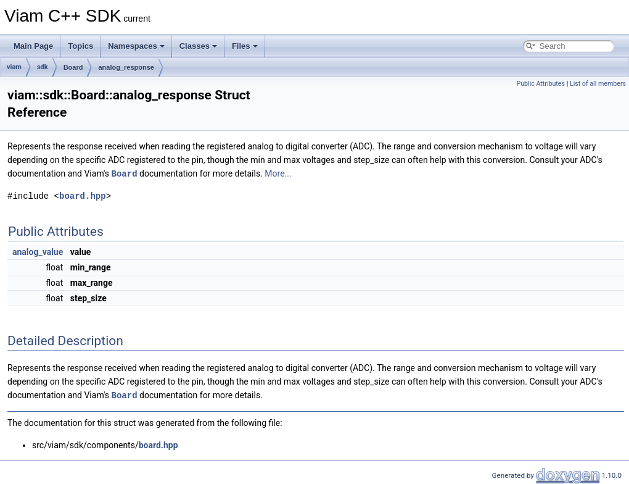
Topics (80, 46)
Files (245, 46)
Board (73, 67)
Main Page (33, 46)
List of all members (598, 84)
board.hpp (82, 195)
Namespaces (136, 46)
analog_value (37, 251)
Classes (198, 46)
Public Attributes (540, 84)
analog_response (126, 67)
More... (278, 173)
